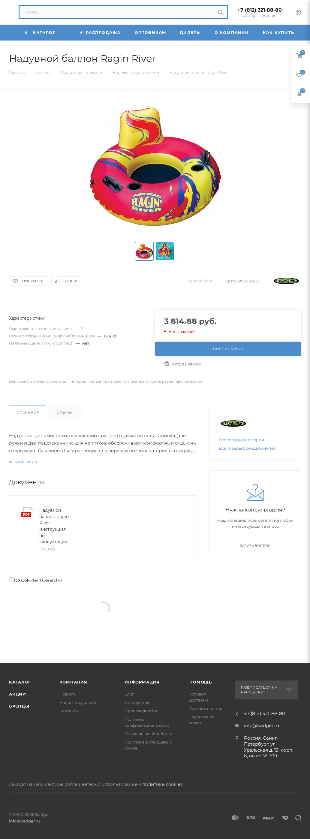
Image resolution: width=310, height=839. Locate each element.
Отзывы (65, 413)
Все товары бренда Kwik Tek (247, 448)
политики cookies (162, 784)
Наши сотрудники (77, 702)
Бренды (19, 706)
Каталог (20, 682)
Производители (141, 710)
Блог (129, 694)
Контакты (69, 710)
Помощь (200, 682)
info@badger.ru (261, 725)
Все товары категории (241, 439)
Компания (73, 682)
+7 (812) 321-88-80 (259, 10)
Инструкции (137, 702)
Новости (68, 694)
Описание (28, 413)
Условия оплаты (205, 708)
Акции (17, 694)
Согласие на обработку (148, 733)
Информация (142, 682)
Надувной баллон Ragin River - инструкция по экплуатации (54, 526)
